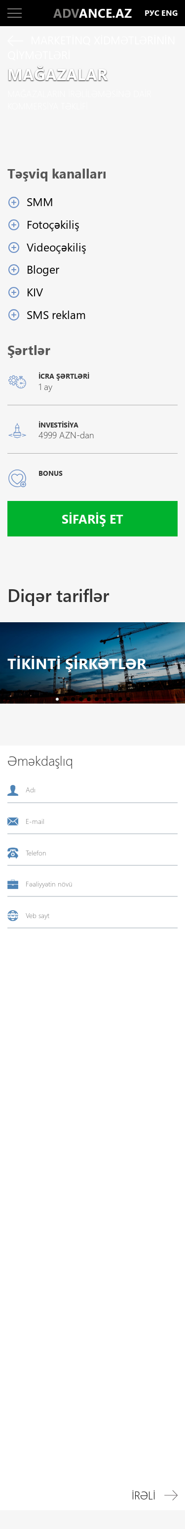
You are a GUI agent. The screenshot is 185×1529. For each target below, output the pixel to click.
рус (152, 13)
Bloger (43, 269)
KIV (35, 291)
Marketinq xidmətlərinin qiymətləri (91, 48)
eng (169, 13)
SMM (40, 201)
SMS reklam (56, 314)
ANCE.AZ (92, 13)
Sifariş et (92, 518)
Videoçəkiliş (56, 246)
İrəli (155, 1495)
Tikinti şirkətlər (77, 663)
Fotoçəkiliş (53, 224)
